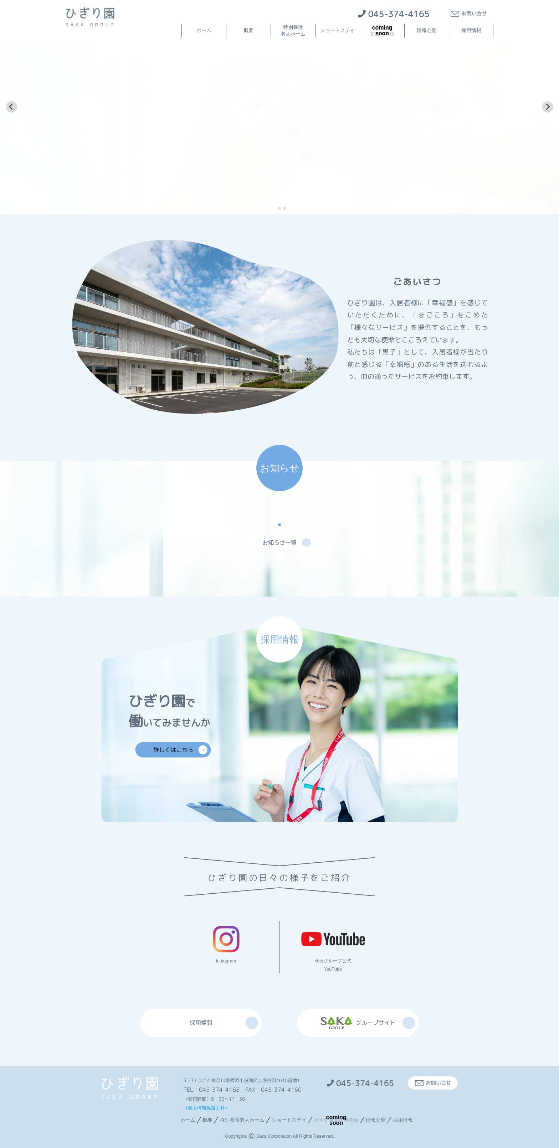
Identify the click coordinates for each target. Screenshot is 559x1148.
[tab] (274, 208)
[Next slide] (547, 107)
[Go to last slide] (11, 107)
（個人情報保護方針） (206, 1108)
